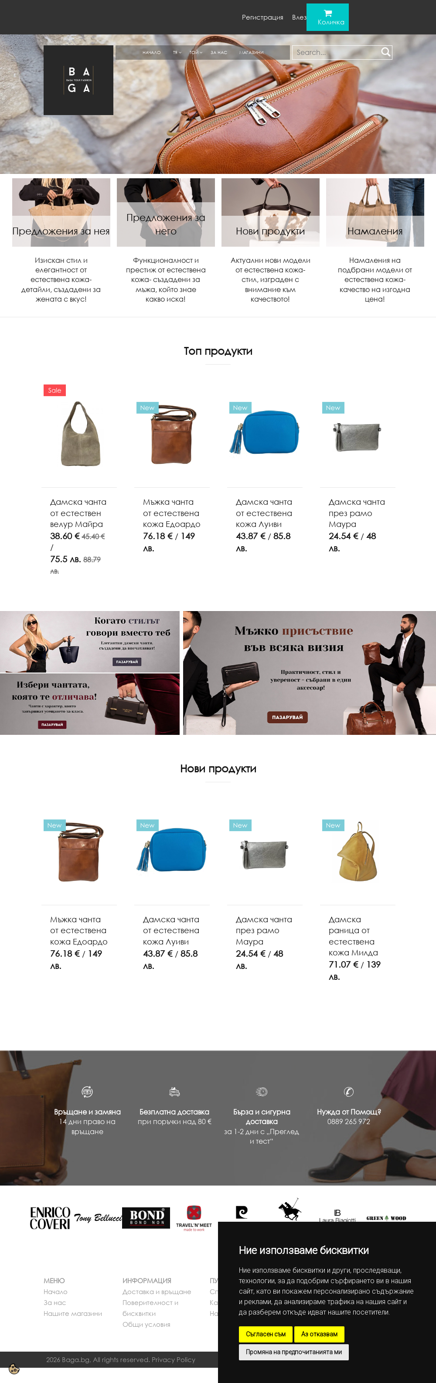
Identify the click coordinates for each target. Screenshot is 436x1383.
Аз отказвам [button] (319, 1334)
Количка (331, 22)
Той (194, 52)
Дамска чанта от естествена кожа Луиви (264, 512)
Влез (299, 17)
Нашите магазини (73, 1313)
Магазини (251, 52)
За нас (219, 52)
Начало (152, 52)
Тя (175, 52)
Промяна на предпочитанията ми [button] (294, 1352)
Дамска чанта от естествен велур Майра (78, 512)
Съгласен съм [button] (266, 1334)
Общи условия (146, 1324)
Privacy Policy (173, 1359)
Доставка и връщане (157, 1291)
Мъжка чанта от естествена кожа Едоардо (172, 512)
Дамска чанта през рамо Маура (357, 512)
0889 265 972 (348, 1121)
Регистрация (262, 17)
